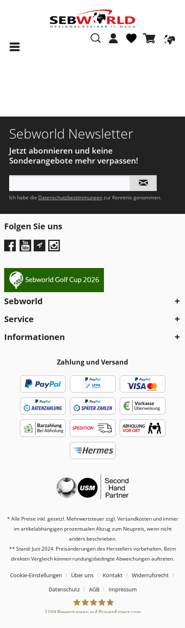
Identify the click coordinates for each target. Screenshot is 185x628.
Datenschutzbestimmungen (70, 197)
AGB (94, 589)
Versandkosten (134, 518)
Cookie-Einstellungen (36, 575)
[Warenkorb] (151, 38)
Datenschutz (64, 589)
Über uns (82, 575)
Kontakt (113, 575)
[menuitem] (113, 42)
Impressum (123, 589)
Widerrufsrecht (150, 575)
